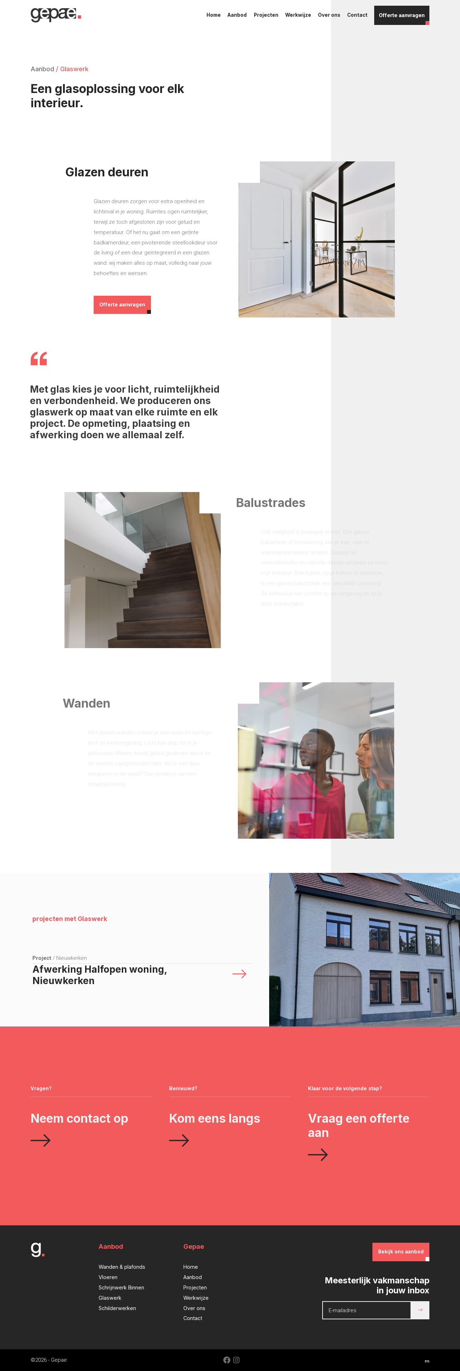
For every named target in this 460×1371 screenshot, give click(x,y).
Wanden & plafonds (122, 1267)
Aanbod (237, 15)
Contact (357, 15)
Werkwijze (298, 15)
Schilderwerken (117, 1308)
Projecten (266, 15)
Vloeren (108, 1277)
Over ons (329, 15)
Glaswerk (110, 1298)
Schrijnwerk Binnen (121, 1287)
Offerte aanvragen (402, 15)
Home (214, 15)
